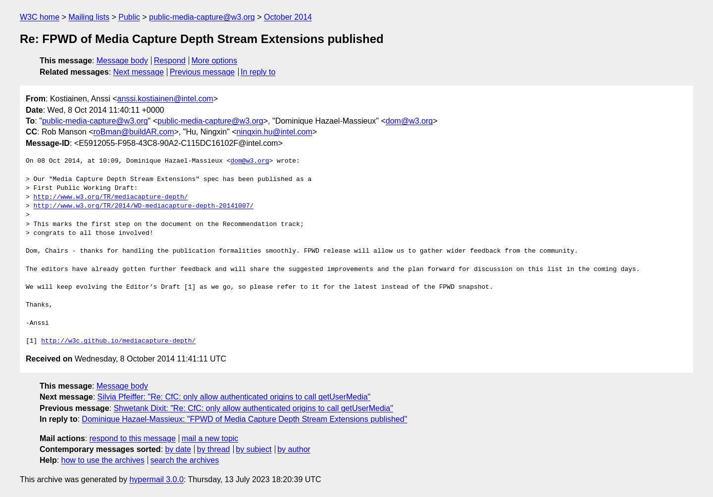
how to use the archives (103, 460)
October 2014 (288, 17)
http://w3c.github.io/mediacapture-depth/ (118, 341)
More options (215, 60)
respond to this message (132, 438)
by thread (213, 449)
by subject (253, 449)
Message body (122, 60)
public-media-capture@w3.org (202, 17)
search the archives (185, 460)
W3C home (39, 17)
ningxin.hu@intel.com (274, 132)
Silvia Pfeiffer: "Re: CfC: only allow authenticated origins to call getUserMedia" (234, 397)
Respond (170, 60)
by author (293, 449)
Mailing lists (88, 17)
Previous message (202, 72)
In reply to (258, 72)
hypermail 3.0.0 (156, 479)
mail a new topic (210, 438)
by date (178, 449)
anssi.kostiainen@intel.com (165, 98)
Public (129, 17)
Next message (138, 72)
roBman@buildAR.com (134, 132)
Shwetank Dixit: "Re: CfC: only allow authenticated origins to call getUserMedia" (253, 408)
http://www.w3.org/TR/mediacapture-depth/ (111, 197)
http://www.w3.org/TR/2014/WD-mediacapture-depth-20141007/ (144, 206)
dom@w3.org (409, 121)
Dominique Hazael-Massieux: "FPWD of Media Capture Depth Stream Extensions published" (244, 419)
